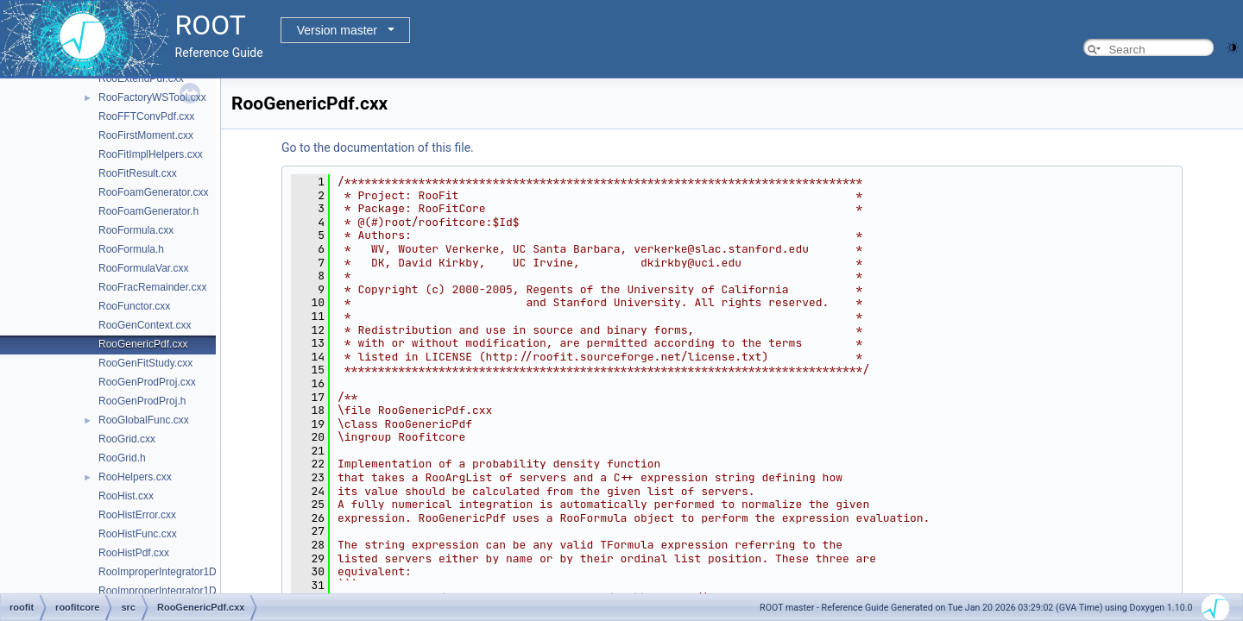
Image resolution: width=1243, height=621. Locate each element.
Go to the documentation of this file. (377, 147)
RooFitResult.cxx (137, 173)
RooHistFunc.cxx (137, 534)
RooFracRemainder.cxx (152, 287)
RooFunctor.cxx (134, 306)
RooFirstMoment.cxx (145, 135)
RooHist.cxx (126, 496)
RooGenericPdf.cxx (142, 344)
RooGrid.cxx (126, 439)
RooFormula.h (131, 249)
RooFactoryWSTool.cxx (152, 97)
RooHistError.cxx (137, 515)
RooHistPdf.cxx (133, 553)
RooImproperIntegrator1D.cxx (166, 572)
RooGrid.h (122, 458)
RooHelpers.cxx (135, 477)
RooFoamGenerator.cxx (153, 192)
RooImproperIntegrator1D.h (161, 591)
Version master (337, 30)
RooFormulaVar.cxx (143, 268)
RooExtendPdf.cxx (141, 78)
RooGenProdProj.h (142, 401)
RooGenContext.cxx (144, 325)
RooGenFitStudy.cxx (145, 363)
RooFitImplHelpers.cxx (150, 154)
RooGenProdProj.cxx (147, 382)
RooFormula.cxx (136, 230)
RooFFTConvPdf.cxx (146, 116)
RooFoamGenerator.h (148, 211)
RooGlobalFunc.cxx (143, 420)
